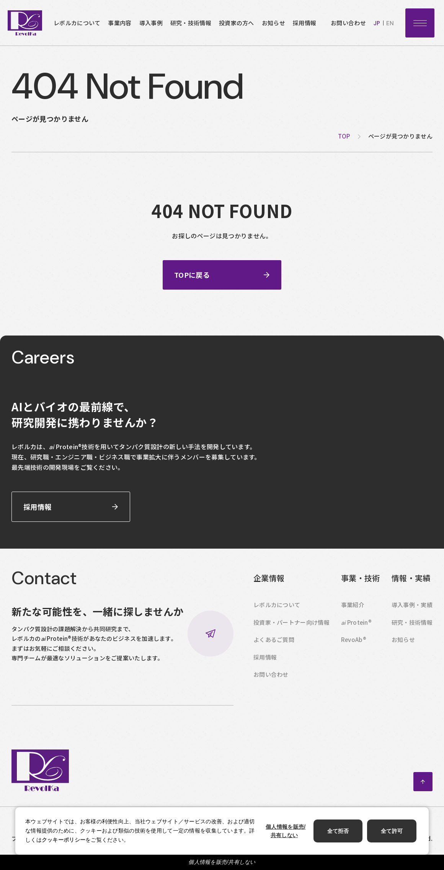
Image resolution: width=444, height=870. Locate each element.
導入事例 (151, 23)
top (344, 136)
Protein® (356, 626)
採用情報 (304, 23)
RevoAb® (353, 643)
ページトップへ (423, 785)
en (390, 23)
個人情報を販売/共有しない (222, 862)
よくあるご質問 (273, 643)
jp (377, 23)
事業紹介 (352, 608)
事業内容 (119, 23)
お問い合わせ (348, 23)
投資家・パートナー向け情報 (291, 626)
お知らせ (273, 23)
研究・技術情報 (190, 23)
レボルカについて (77, 23)
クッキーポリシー (63, 840)
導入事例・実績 (412, 608)
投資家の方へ (236, 23)
